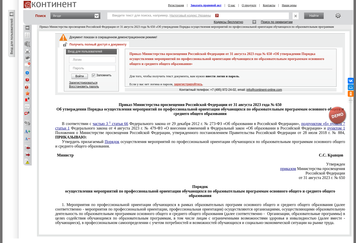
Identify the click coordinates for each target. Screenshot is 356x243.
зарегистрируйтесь (188, 84)
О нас (231, 5)
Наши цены (289, 5)
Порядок (112, 142)
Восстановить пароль (84, 86)
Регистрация (176, 5)
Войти (79, 76)
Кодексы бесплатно (228, 22)
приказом (288, 168)
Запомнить (103, 75)
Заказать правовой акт (205, 5)
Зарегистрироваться (83, 82)
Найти (314, 16)
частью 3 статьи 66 (110, 124)
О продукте (249, 5)
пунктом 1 (336, 128)
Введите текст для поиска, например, (161, 15)
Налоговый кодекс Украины (190, 15)
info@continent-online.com (264, 90)
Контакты (269, 5)
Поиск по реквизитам (277, 22)
